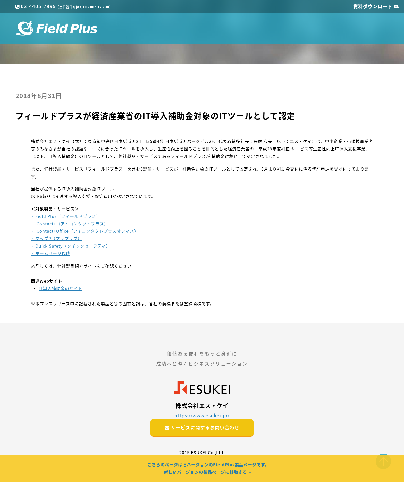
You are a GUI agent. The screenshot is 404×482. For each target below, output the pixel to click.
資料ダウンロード (376, 6)
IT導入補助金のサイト (60, 288)
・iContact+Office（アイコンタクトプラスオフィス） (85, 231)
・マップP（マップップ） (56, 238)
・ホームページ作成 (50, 253)
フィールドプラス (56, 28)
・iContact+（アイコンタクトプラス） (69, 224)
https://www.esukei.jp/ (202, 415)
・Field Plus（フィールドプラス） (65, 216)
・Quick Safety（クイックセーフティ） (70, 246)
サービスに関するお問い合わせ (202, 427)
